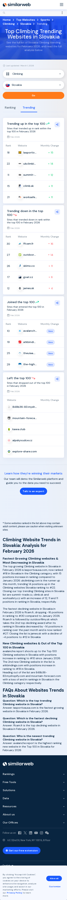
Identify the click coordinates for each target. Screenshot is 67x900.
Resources (9, 806)
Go (33, 95)
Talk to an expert (33, 491)
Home (7, 20)
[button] (33, 74)
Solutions (9, 790)
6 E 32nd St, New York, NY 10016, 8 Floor (28, 840)
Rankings (8, 774)
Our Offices (10, 822)
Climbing (9, 24)
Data (6, 798)
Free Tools (9, 782)
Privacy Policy (14, 892)
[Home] (17, 5)
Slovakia (25, 24)
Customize (55, 886)
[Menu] (61, 5)
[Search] (33, 12)
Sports (45, 20)
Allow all (54, 878)
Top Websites (25, 20)
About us (9, 814)
